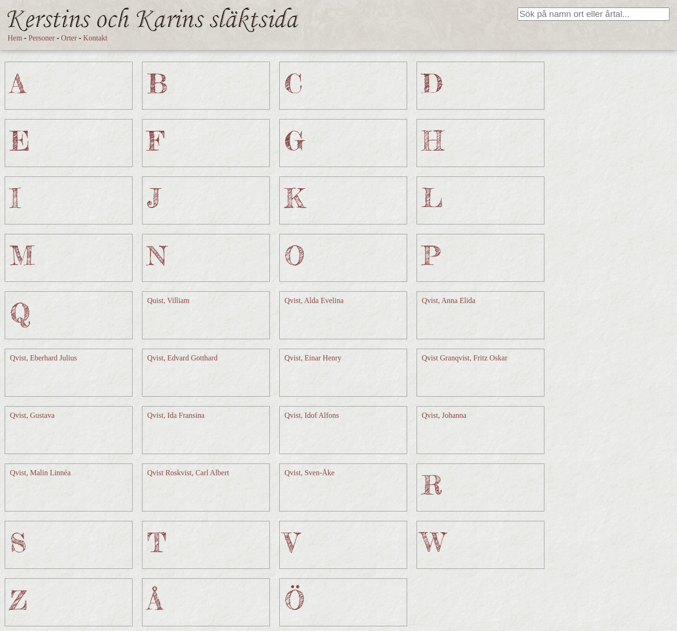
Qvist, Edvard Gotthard (182, 358)
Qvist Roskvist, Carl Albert (188, 473)
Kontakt (95, 38)
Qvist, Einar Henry (312, 358)
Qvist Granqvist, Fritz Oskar (464, 358)
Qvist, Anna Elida (448, 300)
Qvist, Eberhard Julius (43, 358)
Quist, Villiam (168, 300)
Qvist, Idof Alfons (311, 415)
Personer (41, 38)
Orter (69, 38)
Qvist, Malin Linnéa (40, 473)
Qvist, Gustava (32, 415)
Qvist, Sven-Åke (309, 473)
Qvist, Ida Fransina (176, 415)
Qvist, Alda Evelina (314, 300)
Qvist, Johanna (444, 415)
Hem (15, 38)
